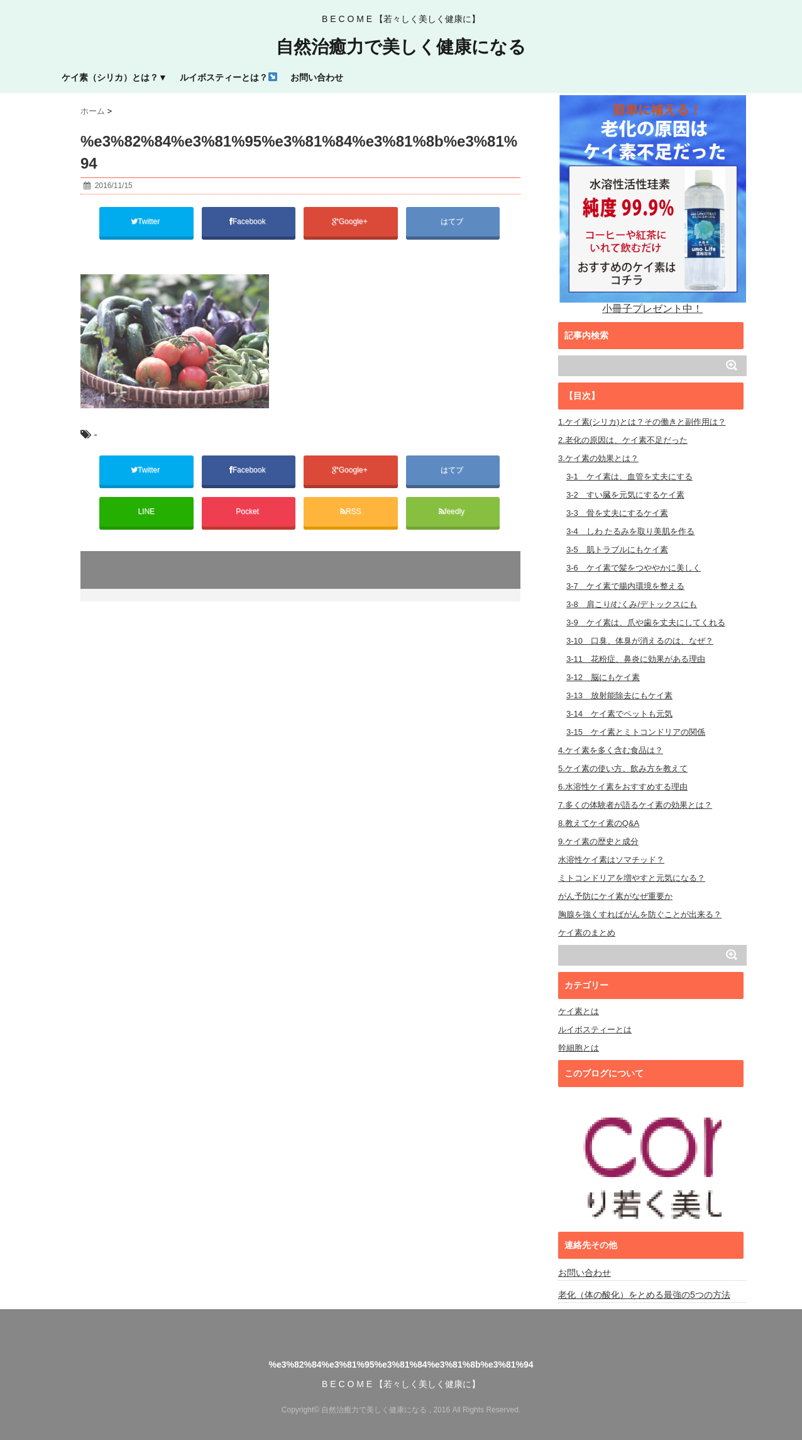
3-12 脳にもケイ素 (603, 677)
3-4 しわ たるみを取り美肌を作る (630, 531)
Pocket (248, 511)
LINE (146, 511)
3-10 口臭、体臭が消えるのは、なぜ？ (639, 640)
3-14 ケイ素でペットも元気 (619, 713)
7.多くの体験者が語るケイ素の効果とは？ (635, 805)
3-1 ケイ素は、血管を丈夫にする (629, 476)
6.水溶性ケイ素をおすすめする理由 (623, 786)
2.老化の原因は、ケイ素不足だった (623, 440)
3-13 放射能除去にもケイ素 (619, 695)
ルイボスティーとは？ (228, 77)
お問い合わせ (316, 77)
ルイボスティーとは (595, 1029)
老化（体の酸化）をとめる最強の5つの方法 (644, 1295)
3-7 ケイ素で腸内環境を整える (625, 586)
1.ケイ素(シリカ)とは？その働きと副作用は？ (642, 422)
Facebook (248, 221)
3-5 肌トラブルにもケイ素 (617, 549)
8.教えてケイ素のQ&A (598, 823)
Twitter (146, 221)
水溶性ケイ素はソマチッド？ (611, 859)
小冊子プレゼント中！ (652, 203)
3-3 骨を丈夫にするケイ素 (617, 513)
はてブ (453, 221)
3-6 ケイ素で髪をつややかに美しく (633, 567)
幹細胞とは (578, 1047)
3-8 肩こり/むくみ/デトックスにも (631, 604)
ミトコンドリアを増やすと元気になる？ (631, 878)
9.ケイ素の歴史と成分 (598, 841)
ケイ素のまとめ (586, 932)
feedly (452, 511)
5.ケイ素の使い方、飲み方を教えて (623, 768)
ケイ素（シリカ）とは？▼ (114, 77)
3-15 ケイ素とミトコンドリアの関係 (635, 732)
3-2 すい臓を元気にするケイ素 (625, 495)
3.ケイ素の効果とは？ (598, 458)
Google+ (351, 221)
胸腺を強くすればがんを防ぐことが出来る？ (640, 914)
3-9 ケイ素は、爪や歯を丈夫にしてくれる (645, 622)
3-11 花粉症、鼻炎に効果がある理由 (635, 659)
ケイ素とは (578, 1011)
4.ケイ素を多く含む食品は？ (610, 750)
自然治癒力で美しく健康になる (401, 47)
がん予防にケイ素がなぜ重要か (615, 896)
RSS (350, 511)
